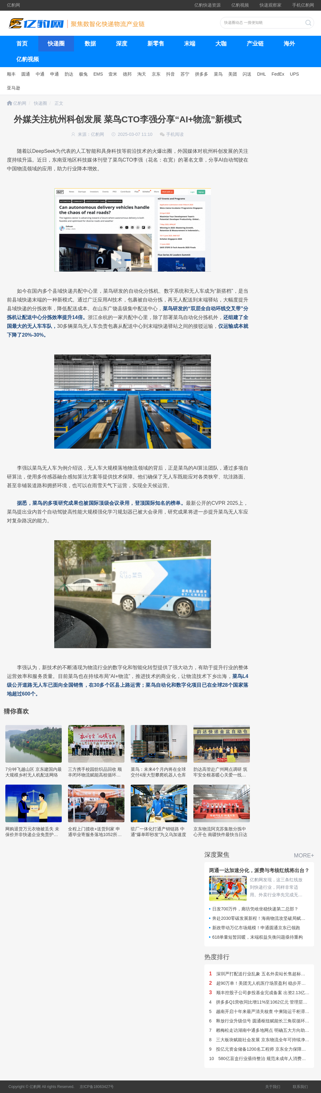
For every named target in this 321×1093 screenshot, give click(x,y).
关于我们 (272, 1087)
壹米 (112, 74)
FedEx (277, 74)
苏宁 (185, 74)
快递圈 (56, 43)
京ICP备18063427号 (97, 1087)
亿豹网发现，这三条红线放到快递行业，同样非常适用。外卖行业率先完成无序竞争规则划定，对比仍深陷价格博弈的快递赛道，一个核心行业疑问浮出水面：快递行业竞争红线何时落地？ (276, 887)
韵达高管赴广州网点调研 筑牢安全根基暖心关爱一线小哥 (220, 775)
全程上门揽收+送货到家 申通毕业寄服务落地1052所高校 (95, 834)
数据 (90, 43)
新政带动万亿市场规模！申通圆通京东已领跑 (256, 927)
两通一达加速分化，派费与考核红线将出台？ (259, 870)
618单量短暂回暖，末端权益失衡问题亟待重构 (257, 937)
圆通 (25, 74)
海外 (289, 43)
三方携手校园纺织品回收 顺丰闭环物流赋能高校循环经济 (95, 775)
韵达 (69, 74)
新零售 (155, 43)
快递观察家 (271, 5)
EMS (98, 74)
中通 (40, 74)
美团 (232, 74)
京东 (156, 74)
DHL (261, 74)
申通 (54, 74)
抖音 (170, 74)
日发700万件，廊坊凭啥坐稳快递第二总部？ (255, 908)
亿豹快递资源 (207, 5)
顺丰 (11, 74)
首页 (22, 43)
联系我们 (300, 1087)
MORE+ (304, 855)
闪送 (247, 74)
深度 (121, 43)
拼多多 (201, 74)
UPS (294, 74)
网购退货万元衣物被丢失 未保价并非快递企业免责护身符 (32, 834)
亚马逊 (13, 87)
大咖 (221, 43)
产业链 (255, 43)
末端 (189, 43)
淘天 (141, 74)
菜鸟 (218, 74)
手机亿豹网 (303, 5)
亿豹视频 (240, 5)
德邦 (127, 74)
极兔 (83, 74)
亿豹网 (13, 5)
